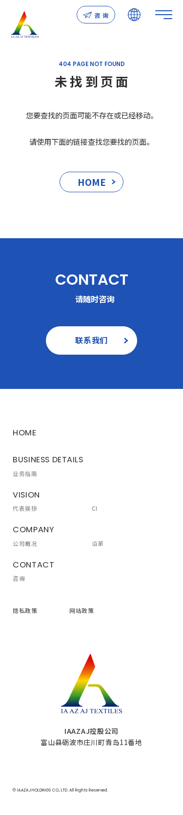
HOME (97, 181)
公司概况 (25, 543)
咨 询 (96, 15)
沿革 (98, 543)
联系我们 (102, 340)
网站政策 (81, 610)
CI (95, 508)
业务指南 (25, 473)
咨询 (19, 578)
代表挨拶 (25, 508)
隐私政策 (25, 610)
